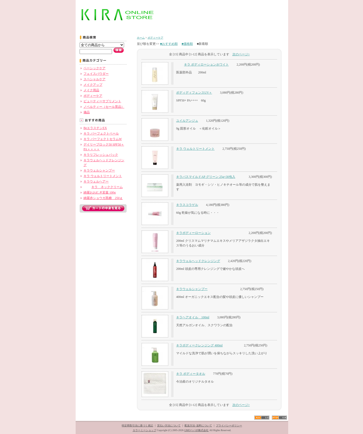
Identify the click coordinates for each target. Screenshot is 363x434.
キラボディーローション (193, 233)
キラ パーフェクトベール (101, 133)
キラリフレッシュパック (100, 155)
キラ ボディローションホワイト (202, 64)
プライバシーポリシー (229, 425)
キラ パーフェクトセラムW (102, 139)
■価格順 (187, 44)
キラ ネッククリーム (103, 187)
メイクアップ (92, 85)
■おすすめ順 (169, 44)
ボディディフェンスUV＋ (194, 92)
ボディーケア (92, 96)
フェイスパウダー (96, 74)
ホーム (141, 37)
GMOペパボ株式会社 (196, 430)
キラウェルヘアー (96, 181)
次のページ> (241, 54)
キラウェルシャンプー (99, 170)
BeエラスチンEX (95, 128)
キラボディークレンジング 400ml (199, 345)
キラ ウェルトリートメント (102, 176)
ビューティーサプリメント (102, 101)
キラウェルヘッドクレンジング (198, 261)
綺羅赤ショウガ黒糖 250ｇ (103, 198)
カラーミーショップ (144, 430)
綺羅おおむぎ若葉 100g (99, 192)
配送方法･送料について (198, 425)
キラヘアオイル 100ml (192, 317)
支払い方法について (169, 425)
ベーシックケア (94, 68)
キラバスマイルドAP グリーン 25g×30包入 (205, 177)
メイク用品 (91, 90)
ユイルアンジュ (187, 120)
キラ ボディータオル (190, 374)
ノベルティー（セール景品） (103, 107)
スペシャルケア (94, 79)
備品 (86, 112)
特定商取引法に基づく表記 (137, 425)
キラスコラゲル (187, 205)
